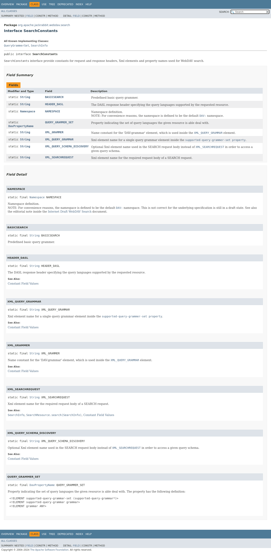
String (25, 97)
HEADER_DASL (54, 104)
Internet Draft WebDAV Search (70, 211)
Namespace (27, 111)
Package (21, 4)
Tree (52, 4)
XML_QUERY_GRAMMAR (59, 139)
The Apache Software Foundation (49, 549)
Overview (7, 4)
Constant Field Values (23, 283)
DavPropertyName (20, 126)
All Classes (9, 11)
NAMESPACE (52, 111)
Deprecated (65, 4)
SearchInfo (39, 45)
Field (29, 16)
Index (79, 4)
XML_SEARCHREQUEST (59, 157)
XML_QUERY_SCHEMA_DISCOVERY (66, 146)
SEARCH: (224, 12)
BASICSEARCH (54, 97)
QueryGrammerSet (16, 45)
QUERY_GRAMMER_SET (59, 122)
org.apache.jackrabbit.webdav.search (44, 25)
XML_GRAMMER (54, 132)
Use (44, 4)
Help (88, 4)
